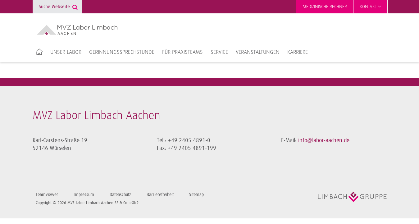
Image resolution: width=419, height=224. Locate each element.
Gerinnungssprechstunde (121, 52)
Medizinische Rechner (325, 6)
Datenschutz (120, 194)
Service (219, 52)
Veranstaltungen (258, 52)
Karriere (297, 52)
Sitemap (196, 194)
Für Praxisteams (182, 52)
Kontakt (370, 6)
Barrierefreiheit (160, 194)
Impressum (84, 194)
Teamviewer (47, 194)
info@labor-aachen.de (323, 140)
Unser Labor (65, 52)
